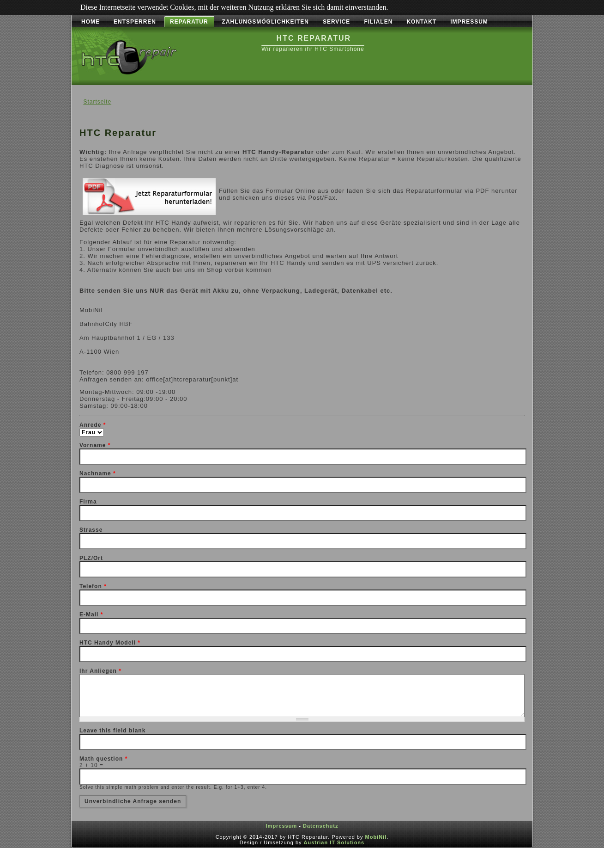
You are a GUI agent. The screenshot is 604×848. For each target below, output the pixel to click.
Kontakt (421, 21)
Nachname (97, 473)
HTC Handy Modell (109, 642)
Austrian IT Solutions (334, 842)
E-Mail (91, 614)
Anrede (92, 425)
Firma (88, 501)
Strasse (91, 530)
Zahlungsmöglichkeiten (265, 21)
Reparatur (189, 21)
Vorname (94, 445)
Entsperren (135, 21)
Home (90, 21)
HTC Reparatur (314, 38)
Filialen (378, 21)
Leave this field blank (112, 730)
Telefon (93, 586)
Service (336, 21)
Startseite (97, 101)
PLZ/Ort (91, 558)
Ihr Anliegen (100, 671)
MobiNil (376, 837)
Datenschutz (320, 826)
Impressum (469, 21)
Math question (103, 759)
